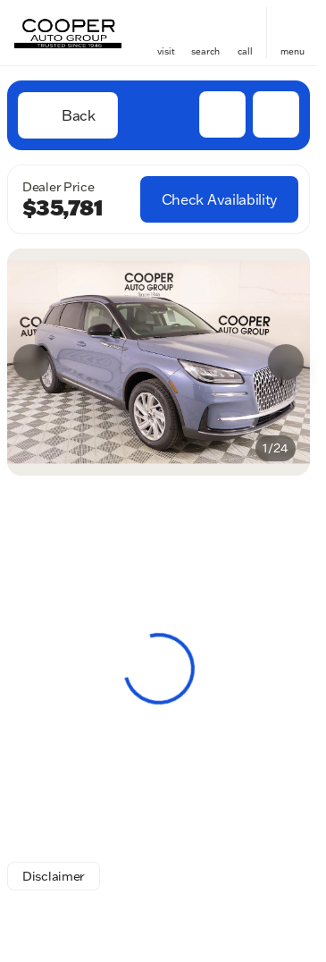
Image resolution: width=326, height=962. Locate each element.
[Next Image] (286, 362)
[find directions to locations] (166, 25)
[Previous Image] (31, 362)
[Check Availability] (219, 199)
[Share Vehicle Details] (276, 114)
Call (245, 51)
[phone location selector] (245, 25)
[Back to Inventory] (68, 115)
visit (166, 51)
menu (292, 51)
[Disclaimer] (53, 876)
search (205, 51)
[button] (166, 32)
